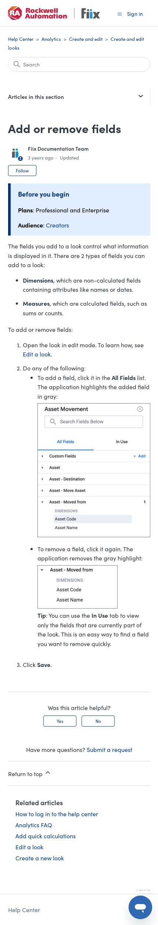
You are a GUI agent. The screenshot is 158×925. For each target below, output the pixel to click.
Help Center (20, 38)
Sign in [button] (135, 13)
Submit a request (109, 749)
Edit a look (37, 354)
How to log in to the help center (56, 814)
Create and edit (86, 38)
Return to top (29, 773)
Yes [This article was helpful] (60, 721)
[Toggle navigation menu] (119, 13)
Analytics (51, 38)
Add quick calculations (45, 836)
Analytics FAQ (33, 825)
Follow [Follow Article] (22, 170)
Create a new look (39, 858)
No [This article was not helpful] (98, 721)
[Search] (79, 64)
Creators (57, 225)
